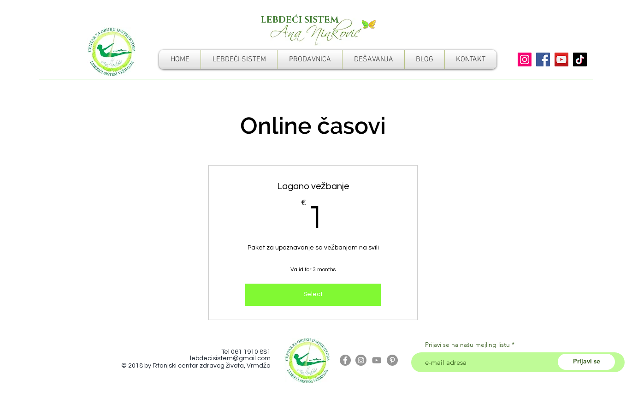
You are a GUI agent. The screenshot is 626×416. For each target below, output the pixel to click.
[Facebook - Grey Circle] (345, 360)
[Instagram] (525, 59)
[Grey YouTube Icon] (376, 360)
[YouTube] (561, 59)
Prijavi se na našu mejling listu (467, 344)
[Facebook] (543, 59)
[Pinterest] (392, 360)
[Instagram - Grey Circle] (360, 360)
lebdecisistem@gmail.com (230, 358)
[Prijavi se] (586, 362)
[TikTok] (580, 59)
